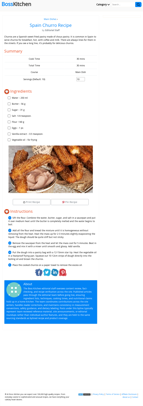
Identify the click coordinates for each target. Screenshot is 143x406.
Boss (16, 4)
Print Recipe (31, 202)
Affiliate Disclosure (129, 394)
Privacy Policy (98, 394)
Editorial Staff (42, 284)
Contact (135, 397)
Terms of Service (113, 394)
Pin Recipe (69, 202)
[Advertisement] (51, 359)
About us (126, 397)
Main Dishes (50, 19)
